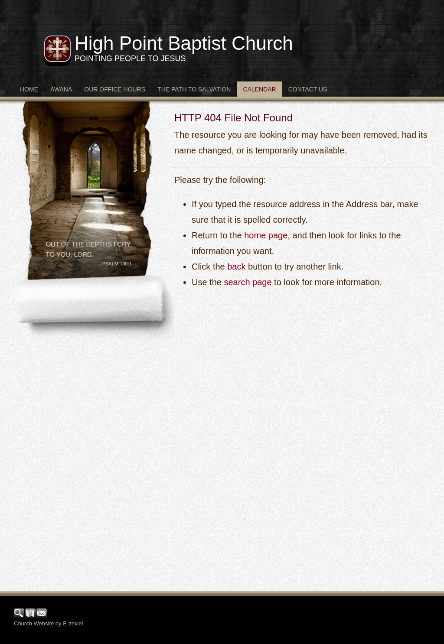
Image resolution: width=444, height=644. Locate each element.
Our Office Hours (114, 89)
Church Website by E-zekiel (48, 623)
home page (265, 235)
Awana (61, 89)
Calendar (259, 89)
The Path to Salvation (194, 89)
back (236, 266)
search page (247, 282)
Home (29, 89)
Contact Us (307, 89)
